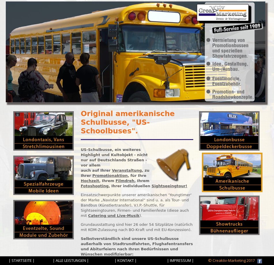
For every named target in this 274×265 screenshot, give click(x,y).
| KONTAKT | (126, 260)
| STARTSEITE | (22, 260)
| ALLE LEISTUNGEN (69, 260)
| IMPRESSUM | (180, 260)
